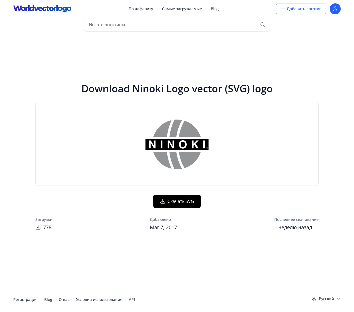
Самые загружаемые (182, 8)
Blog (215, 8)
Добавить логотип (301, 8)
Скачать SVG (177, 201)
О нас (64, 299)
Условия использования (99, 299)
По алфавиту (141, 8)
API (132, 299)
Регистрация (25, 299)
